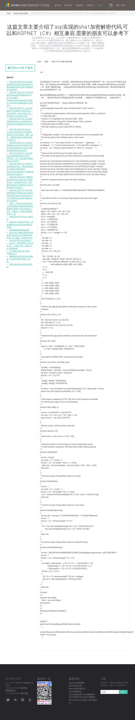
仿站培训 (68, 5)
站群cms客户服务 (20, 13)
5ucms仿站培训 (75, 686)
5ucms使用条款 (75, 691)
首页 (9, 13)
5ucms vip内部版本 (77, 683)
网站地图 (24, 693)
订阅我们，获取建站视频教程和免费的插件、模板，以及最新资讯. (114, 684)
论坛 (100, 5)
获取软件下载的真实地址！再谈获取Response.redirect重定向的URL (20, 224)
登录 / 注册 (120, 5)
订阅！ (123, 692)
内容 (41, 72)
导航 (58, 5)
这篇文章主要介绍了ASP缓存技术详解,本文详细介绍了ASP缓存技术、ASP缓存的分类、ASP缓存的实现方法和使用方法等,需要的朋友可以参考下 (20, 182)
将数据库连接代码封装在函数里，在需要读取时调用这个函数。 (20, 259)
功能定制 (79, 5)
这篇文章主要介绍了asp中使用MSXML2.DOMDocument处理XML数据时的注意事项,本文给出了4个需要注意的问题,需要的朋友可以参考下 (20, 195)
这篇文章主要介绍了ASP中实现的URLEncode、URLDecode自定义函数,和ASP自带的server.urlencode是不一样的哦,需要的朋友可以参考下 (20, 169)
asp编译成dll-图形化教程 (19, 230)
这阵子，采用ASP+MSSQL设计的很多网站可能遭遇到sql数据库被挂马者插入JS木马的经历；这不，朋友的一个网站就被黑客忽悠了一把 (20, 208)
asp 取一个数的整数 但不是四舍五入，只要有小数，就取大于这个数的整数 (20, 245)
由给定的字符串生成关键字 (20, 240)
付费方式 (90, 5)
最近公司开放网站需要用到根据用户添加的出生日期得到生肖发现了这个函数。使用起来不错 (20, 235)
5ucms (27, 683)
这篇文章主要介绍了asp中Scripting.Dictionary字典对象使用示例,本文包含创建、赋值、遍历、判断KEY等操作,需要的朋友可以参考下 (20, 134)
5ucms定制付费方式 (77, 688)
